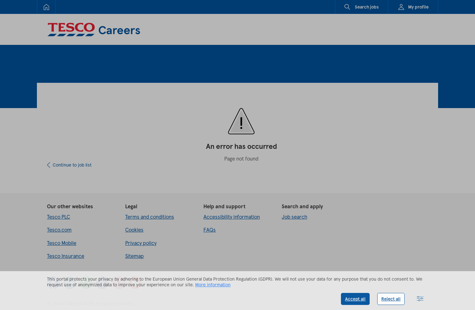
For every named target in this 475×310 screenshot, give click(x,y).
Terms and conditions (149, 217)
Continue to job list (72, 164)
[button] (420, 299)
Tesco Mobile (61, 243)
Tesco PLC (58, 217)
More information (213, 284)
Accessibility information (231, 217)
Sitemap (134, 256)
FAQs (209, 230)
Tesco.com (59, 230)
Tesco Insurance (65, 256)
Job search (294, 217)
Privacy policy (140, 243)
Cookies (134, 230)
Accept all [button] (355, 298)
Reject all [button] (391, 298)
